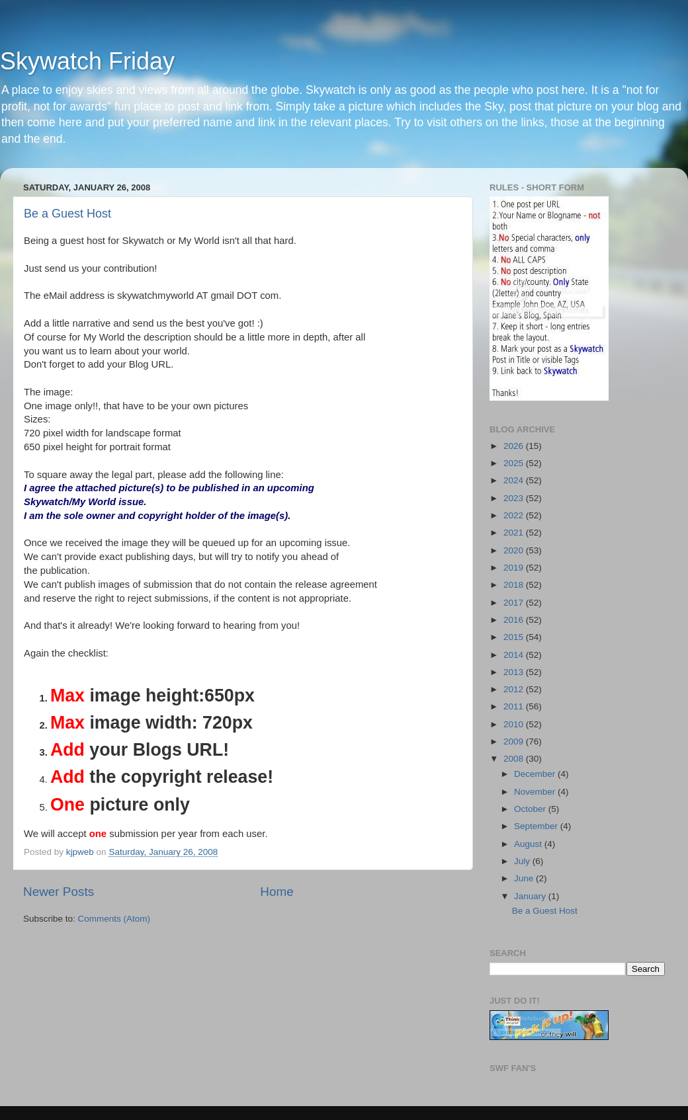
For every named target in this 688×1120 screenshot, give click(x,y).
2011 (514, 706)
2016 (514, 620)
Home (276, 892)
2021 (514, 533)
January (531, 896)
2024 (514, 480)
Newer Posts (58, 892)
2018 (514, 585)
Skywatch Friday (87, 61)
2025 (514, 463)
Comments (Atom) (114, 919)
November (536, 792)
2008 (514, 759)
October (531, 809)
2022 (514, 515)
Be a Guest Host (67, 213)
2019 (514, 568)
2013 (514, 672)
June (525, 878)
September (537, 826)
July (523, 861)
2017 (514, 603)
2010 (514, 724)
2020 (514, 550)
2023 (514, 498)
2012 (514, 689)
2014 (514, 655)
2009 (514, 741)
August (529, 844)
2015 (514, 637)
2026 (514, 446)
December (536, 774)
